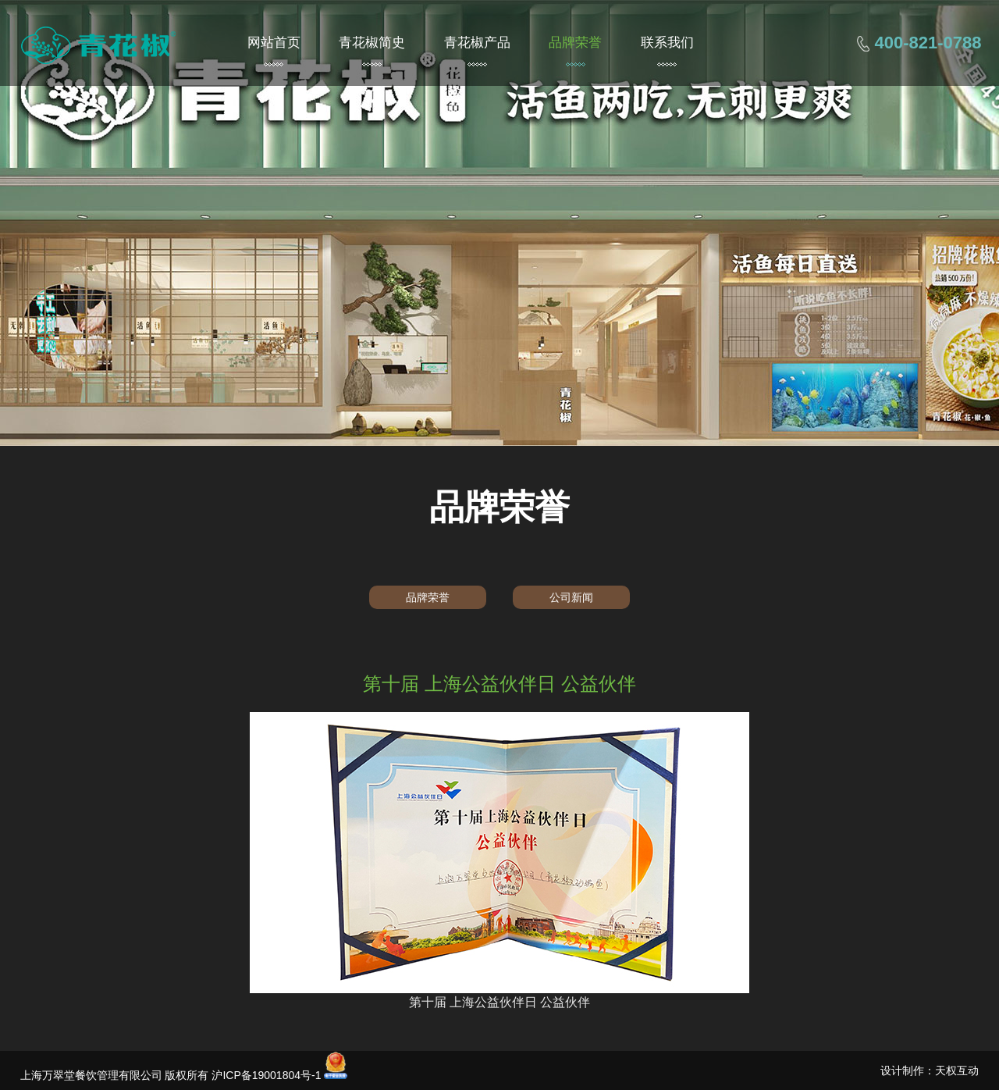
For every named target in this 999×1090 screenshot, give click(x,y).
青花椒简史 (372, 42)
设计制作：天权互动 (929, 1070)
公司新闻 (571, 597)
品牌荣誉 (575, 42)
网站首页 (273, 42)
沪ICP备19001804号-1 (266, 1075)
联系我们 (667, 42)
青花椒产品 (477, 42)
